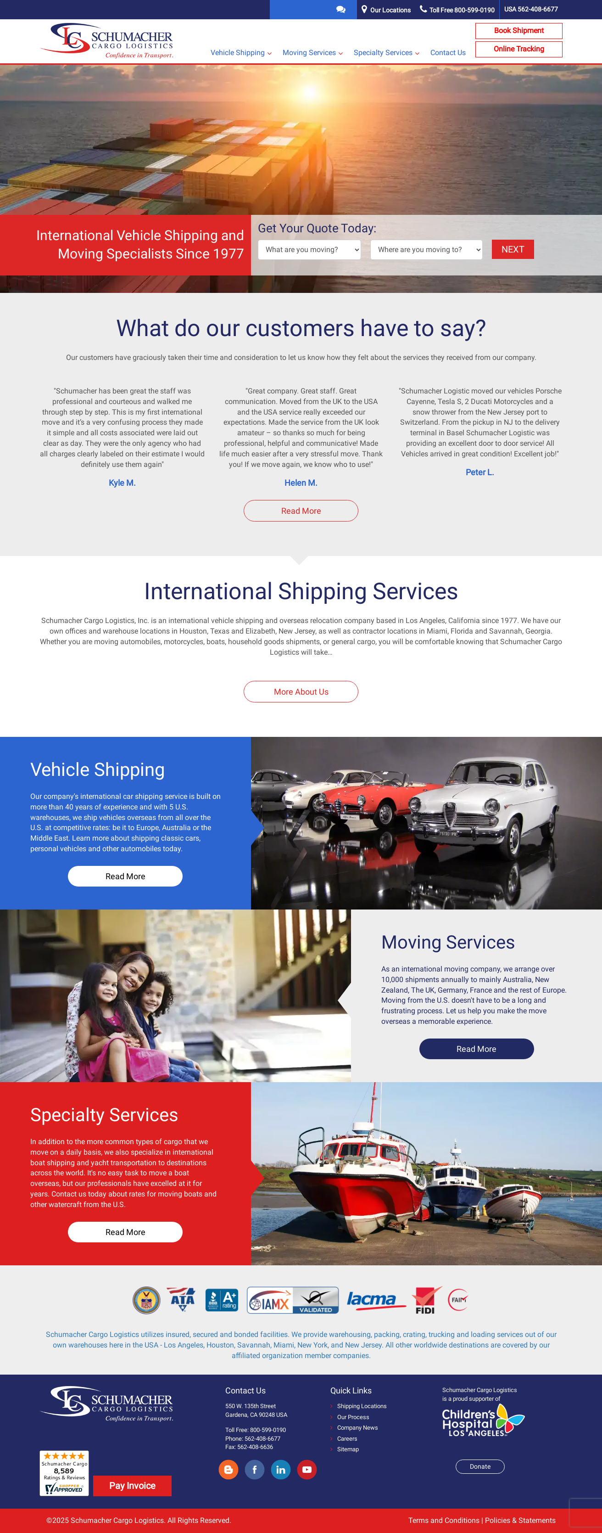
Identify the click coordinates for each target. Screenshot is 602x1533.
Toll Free (457, 10)
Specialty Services (383, 52)
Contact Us (448, 52)
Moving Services (309, 52)
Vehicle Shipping (238, 52)
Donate (480, 1466)
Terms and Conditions (443, 1520)
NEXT (513, 249)
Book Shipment (519, 30)
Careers (343, 1438)
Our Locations (390, 10)
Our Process (349, 1417)
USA (531, 9)
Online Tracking (519, 49)
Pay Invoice (132, 1485)
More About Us (301, 691)
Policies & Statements (520, 1520)
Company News (354, 1427)
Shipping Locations (358, 1406)
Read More (301, 511)
